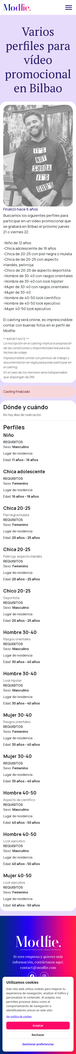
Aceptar (38, 1025)
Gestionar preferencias (38, 1044)
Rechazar (38, 1035)
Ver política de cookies (19, 1016)
